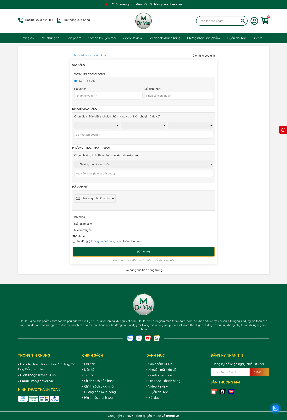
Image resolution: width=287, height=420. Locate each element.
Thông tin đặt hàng (103, 241)
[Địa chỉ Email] (240, 372)
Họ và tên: (80, 89)
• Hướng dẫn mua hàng (99, 392)
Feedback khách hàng (165, 38)
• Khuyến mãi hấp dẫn (162, 370)
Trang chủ (28, 38)
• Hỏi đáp (153, 398)
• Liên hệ (88, 370)
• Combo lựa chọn (159, 375)
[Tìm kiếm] (243, 21)
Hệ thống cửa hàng (77, 20)
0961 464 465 (44, 20)
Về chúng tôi (51, 38)
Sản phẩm (74, 38)
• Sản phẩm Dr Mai (159, 364)
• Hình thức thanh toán (98, 398)
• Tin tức (88, 375)
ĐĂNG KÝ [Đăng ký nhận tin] (259, 372)
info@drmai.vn (41, 381)
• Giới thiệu (89, 364)
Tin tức (257, 38)
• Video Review (157, 386)
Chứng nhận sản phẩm (203, 38)
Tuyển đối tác (236, 38)
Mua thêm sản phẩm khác (90, 55)
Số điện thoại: (153, 89)
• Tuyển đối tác (157, 392)
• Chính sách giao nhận (98, 386)
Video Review (132, 38)
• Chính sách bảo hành (98, 381)
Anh (78, 81)
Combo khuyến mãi (102, 38)
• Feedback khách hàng (163, 381)
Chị (91, 81)
